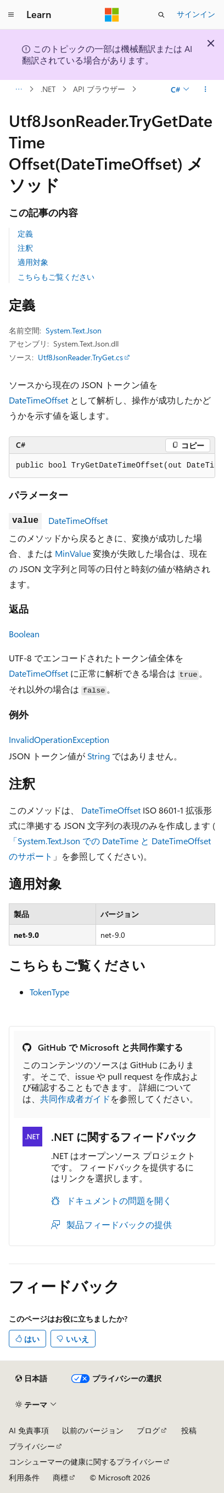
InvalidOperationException (59, 739)
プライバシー (32, 1446)
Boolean (24, 633)
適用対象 (33, 262)
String (98, 756)
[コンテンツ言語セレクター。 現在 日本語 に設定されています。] (31, 1378)
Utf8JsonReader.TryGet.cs (80, 357)
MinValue (73, 553)
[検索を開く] (161, 15)
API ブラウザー (99, 89)
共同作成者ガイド (75, 1098)
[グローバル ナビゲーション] (11, 15)
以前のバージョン (93, 1430)
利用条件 (24, 1477)
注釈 (25, 248)
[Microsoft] (112, 15)
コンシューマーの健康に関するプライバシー (86, 1461)
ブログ (148, 1430)
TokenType (49, 992)
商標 (60, 1477)
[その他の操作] (205, 89)
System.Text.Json (74, 330)
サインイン (196, 14)
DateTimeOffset (38, 400)
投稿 (189, 1430)
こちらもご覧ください (56, 277)
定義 (25, 233)
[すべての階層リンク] (18, 89)
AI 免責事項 (29, 1430)
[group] (112, 466)
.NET (48, 89)
